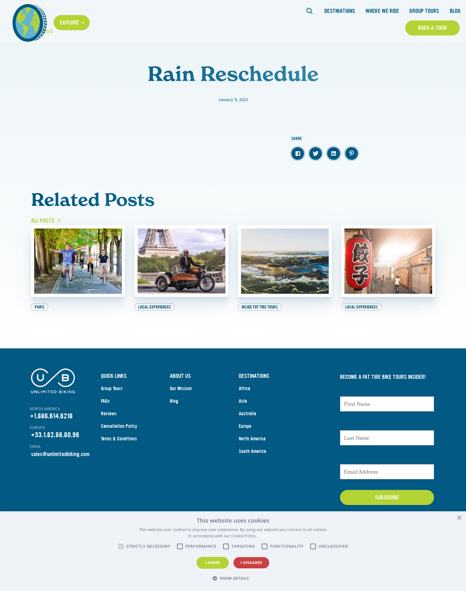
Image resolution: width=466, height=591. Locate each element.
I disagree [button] (251, 562)
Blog (455, 11)
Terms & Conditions (119, 466)
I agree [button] (212, 562)
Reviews (109, 441)
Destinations (339, 11)
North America (252, 466)
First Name (354, 418)
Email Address (359, 485)
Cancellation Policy (119, 453)
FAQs (105, 428)
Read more (268, 536)
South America (252, 478)
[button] (233, 578)
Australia (247, 441)
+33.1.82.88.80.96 (55, 462)
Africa (244, 416)
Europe (245, 453)
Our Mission (181, 416)
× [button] (459, 518)
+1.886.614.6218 (51, 443)
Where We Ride (382, 11)
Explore (69, 22)
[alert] (233, 551)
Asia (243, 428)
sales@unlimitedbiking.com (60, 482)
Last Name (354, 452)
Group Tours (424, 11)
